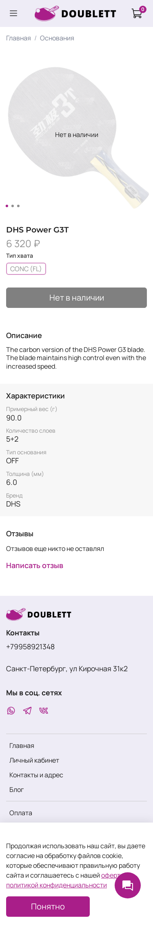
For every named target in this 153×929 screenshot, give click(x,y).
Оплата (20, 812)
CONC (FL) (26, 268)
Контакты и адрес (36, 774)
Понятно (48, 906)
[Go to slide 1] (6, 206)
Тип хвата (19, 255)
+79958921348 (30, 646)
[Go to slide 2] (12, 206)
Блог (16, 789)
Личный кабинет (34, 760)
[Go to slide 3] (18, 206)
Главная (18, 37)
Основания (57, 37)
